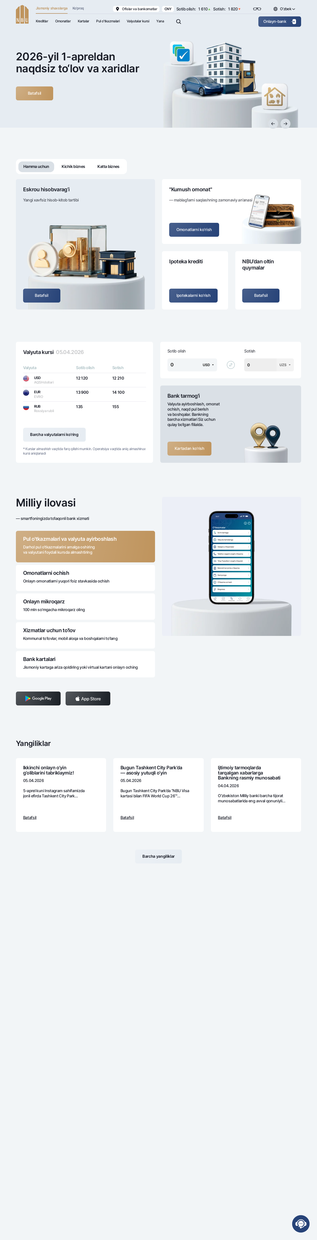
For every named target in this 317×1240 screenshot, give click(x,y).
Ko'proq (78, 8)
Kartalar (83, 21)
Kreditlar (42, 21)
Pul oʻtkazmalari (107, 21)
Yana (160, 21)
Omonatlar (63, 21)
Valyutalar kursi (138, 21)
